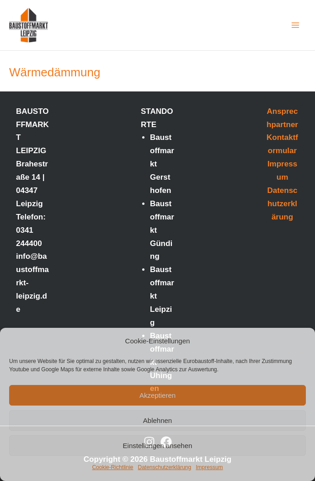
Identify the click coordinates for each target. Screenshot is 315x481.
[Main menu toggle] (295, 25)
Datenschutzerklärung (164, 467)
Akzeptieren (157, 395)
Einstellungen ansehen (157, 445)
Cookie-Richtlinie (112, 467)
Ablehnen (157, 420)
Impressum (209, 467)
